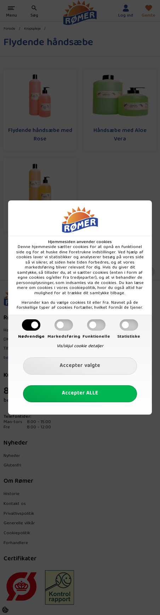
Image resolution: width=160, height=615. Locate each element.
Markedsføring (63, 336)
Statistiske (128, 336)
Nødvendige (31, 336)
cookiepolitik (82, 288)
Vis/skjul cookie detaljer (80, 346)
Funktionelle (96, 336)
